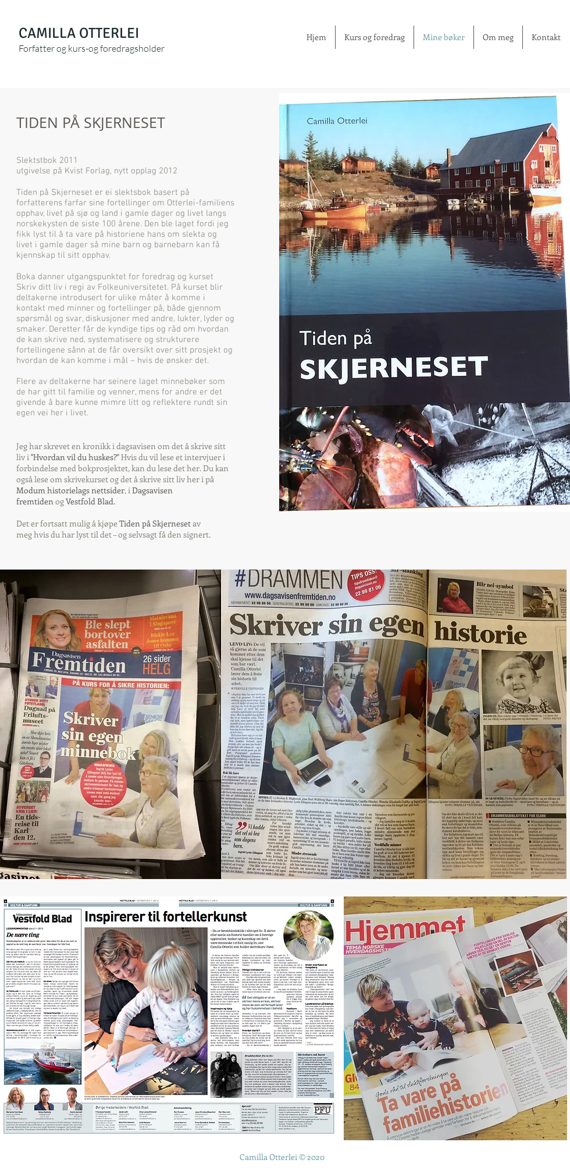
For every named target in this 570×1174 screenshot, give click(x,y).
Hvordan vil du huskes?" (76, 457)
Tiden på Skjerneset (155, 523)
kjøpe (108, 523)
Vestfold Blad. (90, 501)
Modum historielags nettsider (70, 490)
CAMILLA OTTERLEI (79, 33)
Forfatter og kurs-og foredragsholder (92, 48)
